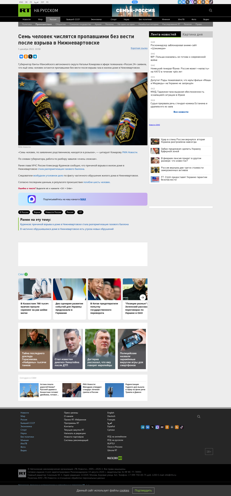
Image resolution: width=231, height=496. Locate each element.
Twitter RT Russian (187, 2)
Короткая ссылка (139, 48)
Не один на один (126, 24)
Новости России (53, 212)
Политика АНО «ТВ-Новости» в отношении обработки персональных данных (66, 477)
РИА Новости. (130, 152)
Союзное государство (80, 24)
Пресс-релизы (71, 412)
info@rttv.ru (170, 474)
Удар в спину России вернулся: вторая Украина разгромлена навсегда (183, 140)
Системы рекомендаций (76, 440)
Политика (27, 24)
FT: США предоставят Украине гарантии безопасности (184, 178)
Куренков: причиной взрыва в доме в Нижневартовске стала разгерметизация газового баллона (74, 224)
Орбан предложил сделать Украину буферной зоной (181, 149)
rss (207, 2)
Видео (206, 19)
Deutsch (111, 416)
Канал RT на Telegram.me (180, 2)
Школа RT (112, 450)
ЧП (80, 212)
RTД (134, 2)
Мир (40, 19)
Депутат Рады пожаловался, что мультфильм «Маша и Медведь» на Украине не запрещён (181, 81)
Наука (126, 19)
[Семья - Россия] (135, 10)
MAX (83, 199)
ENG (21, 2)
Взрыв (37, 212)
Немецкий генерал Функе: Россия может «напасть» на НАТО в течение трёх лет (180, 70)
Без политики (145, 19)
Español (111, 426)
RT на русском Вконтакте (183, 2)
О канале (68, 416)
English (110, 412)
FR (31, 2)
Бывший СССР (73, 19)
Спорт (114, 19)
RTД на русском (115, 439)
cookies (124, 490)
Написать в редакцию (75, 433)
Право (199, 24)
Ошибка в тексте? (27, 188)
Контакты (68, 426)
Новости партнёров (74, 436)
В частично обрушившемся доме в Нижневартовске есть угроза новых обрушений (67, 228)
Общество (61, 24)
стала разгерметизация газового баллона (61, 168)
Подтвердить (143, 490)
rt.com (48, 471)
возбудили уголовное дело (48, 175)
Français (111, 419)
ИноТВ (181, 19)
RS (47, 2)
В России (24, 212)
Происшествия (43, 24)
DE (26, 2)
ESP (42, 2)
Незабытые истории (148, 24)
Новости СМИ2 (154, 125)
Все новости (181, 111)
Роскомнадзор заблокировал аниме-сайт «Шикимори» (174, 46)
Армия (98, 24)
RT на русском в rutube (195, 2)
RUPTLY (111, 443)
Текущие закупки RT (74, 429)
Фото (194, 19)
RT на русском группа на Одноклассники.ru (199, 2)
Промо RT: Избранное (75, 419)
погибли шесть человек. (96, 182)
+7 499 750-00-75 (137, 474)
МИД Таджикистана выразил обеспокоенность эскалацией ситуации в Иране (177, 93)
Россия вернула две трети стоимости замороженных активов (182, 168)
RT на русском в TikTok (211, 2)
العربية (36, 2)
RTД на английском (116, 436)
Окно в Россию (114, 446)
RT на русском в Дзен (203, 2)
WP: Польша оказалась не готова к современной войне (178, 58)
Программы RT (71, 422)
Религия (188, 24)
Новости (27, 19)
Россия (53, 19)
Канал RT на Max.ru (191, 2)
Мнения (166, 19)
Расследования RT (171, 24)
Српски (111, 430)
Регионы (109, 24)
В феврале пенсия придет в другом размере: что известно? (181, 159)
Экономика (96, 19)
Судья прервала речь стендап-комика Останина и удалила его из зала (179, 105)
